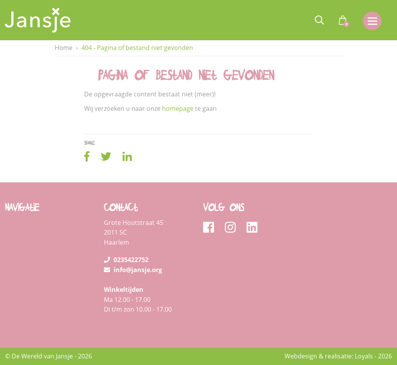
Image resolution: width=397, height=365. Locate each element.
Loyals (364, 356)
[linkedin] (252, 227)
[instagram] (233, 227)
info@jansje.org (133, 270)
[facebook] (211, 227)
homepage (177, 109)
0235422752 (126, 259)
